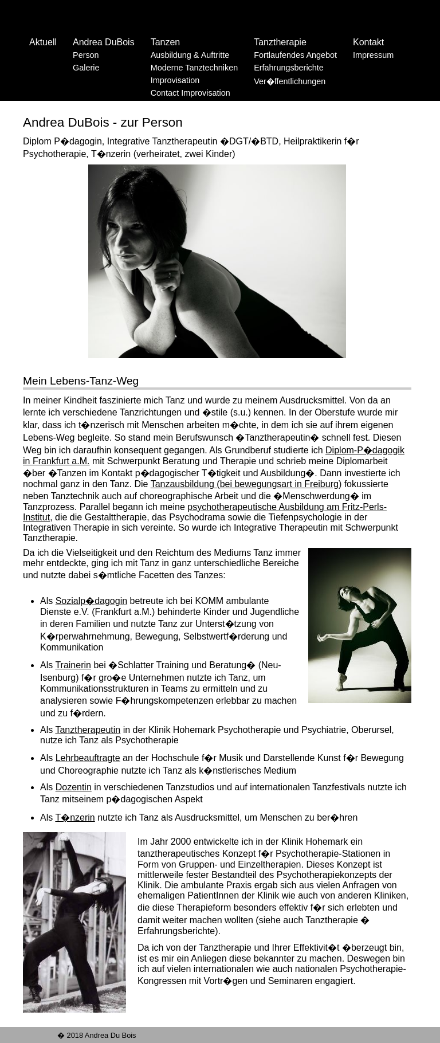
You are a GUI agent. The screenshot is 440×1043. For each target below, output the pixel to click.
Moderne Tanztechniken (194, 67)
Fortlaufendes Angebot (295, 55)
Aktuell (43, 42)
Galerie (86, 67)
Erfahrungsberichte (289, 67)
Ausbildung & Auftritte (190, 55)
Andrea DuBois (104, 42)
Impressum (373, 55)
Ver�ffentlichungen (289, 81)
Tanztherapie (280, 42)
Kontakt (368, 42)
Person (86, 55)
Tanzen (165, 42)
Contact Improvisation (190, 92)
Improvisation (175, 80)
